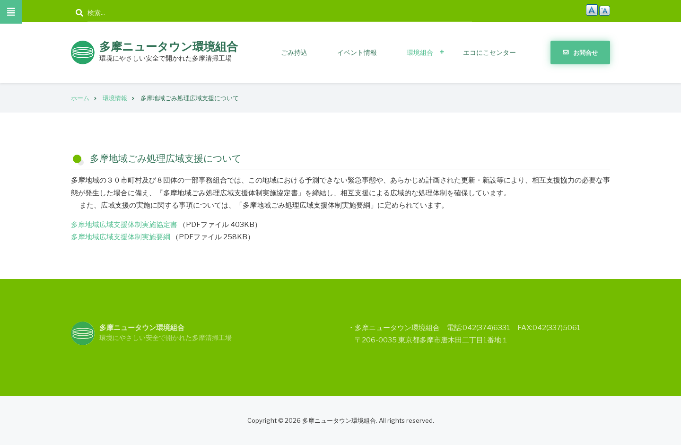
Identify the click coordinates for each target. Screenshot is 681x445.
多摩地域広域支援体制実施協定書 (124, 224)
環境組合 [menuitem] (420, 52)
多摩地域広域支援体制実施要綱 (120, 237)
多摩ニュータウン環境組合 (168, 46)
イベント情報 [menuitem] (357, 52)
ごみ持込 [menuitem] (294, 52)
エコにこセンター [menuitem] (489, 52)
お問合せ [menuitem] (585, 52)
